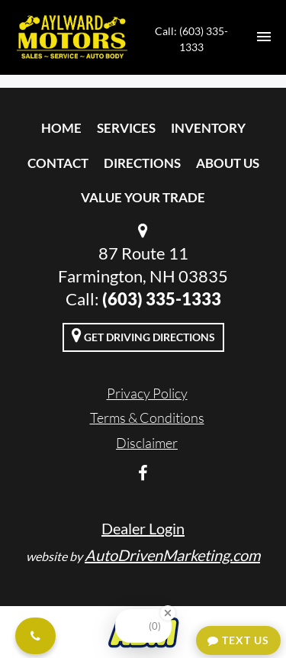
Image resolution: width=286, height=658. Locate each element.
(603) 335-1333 (161, 299)
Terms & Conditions (147, 417)
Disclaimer (147, 442)
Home (61, 128)
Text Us (238, 640)
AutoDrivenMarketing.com (172, 555)
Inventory (208, 128)
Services (126, 128)
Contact (57, 163)
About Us (227, 163)
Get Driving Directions (143, 335)
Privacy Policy (147, 393)
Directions (142, 163)
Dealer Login (143, 528)
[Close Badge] (167, 613)
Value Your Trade (143, 197)
